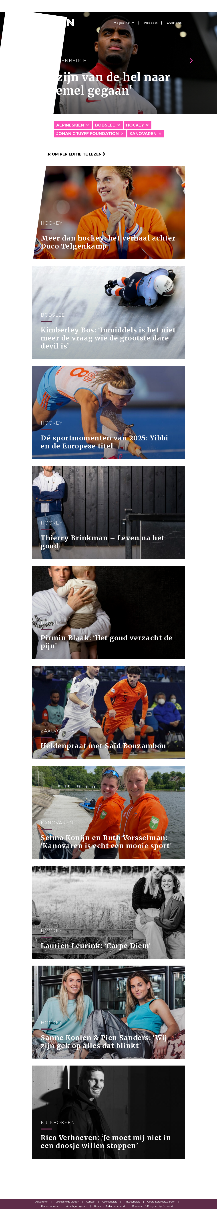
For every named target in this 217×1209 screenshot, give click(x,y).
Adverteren (41, 1201)
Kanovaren (143, 133)
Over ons (174, 23)
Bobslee (105, 125)
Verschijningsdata (76, 1206)
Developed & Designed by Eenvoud (152, 1206)
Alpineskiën (70, 125)
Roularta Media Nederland (109, 1206)
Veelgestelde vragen (67, 1201)
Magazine (122, 23)
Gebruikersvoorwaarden (161, 1201)
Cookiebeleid (109, 1201)
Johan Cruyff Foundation (87, 133)
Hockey (135, 125)
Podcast (151, 23)
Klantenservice (50, 1206)
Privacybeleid (132, 1201)
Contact (90, 1201)
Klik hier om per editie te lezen (68, 154)
